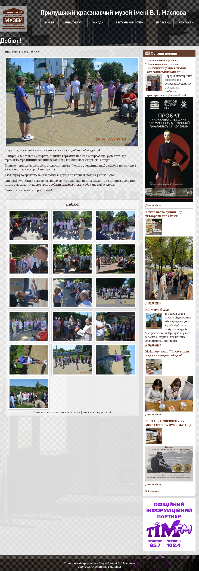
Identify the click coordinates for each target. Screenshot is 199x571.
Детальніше (153, 205)
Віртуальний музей (130, 22)
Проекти (162, 22)
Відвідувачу (73, 22)
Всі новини (152, 491)
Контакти (186, 22)
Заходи (97, 22)
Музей (49, 22)
